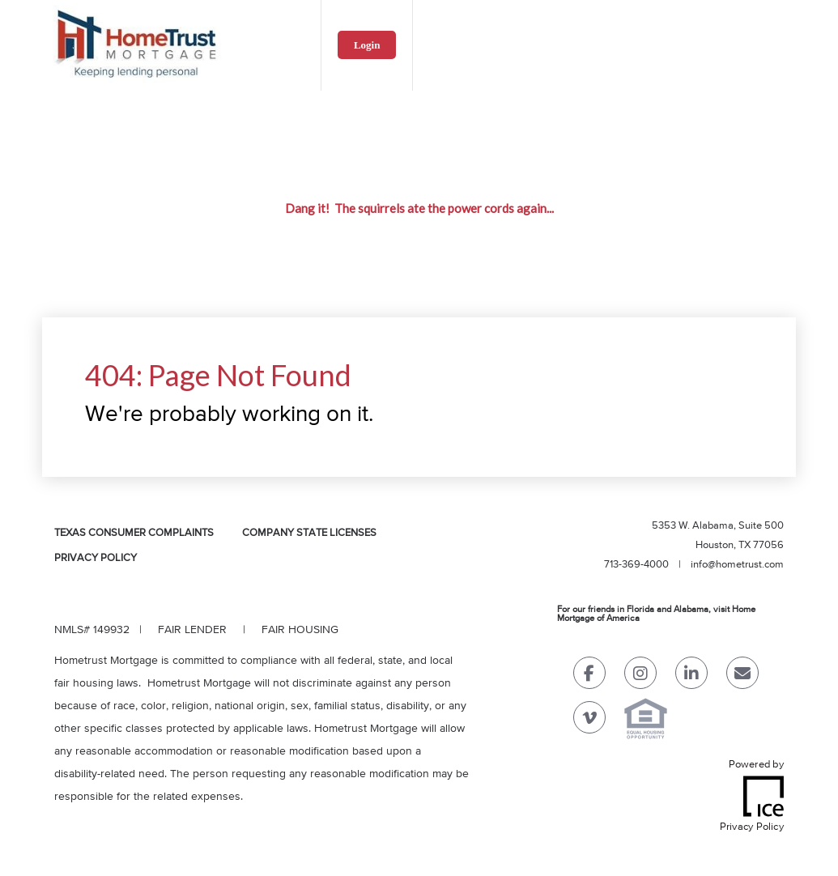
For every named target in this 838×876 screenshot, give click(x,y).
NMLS (68, 630)
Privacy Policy (95, 558)
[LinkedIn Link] (691, 676)
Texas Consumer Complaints (134, 533)
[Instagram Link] (640, 676)
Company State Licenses (309, 533)
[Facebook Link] (589, 676)
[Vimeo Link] (589, 721)
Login (367, 45)
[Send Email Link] (742, 676)
